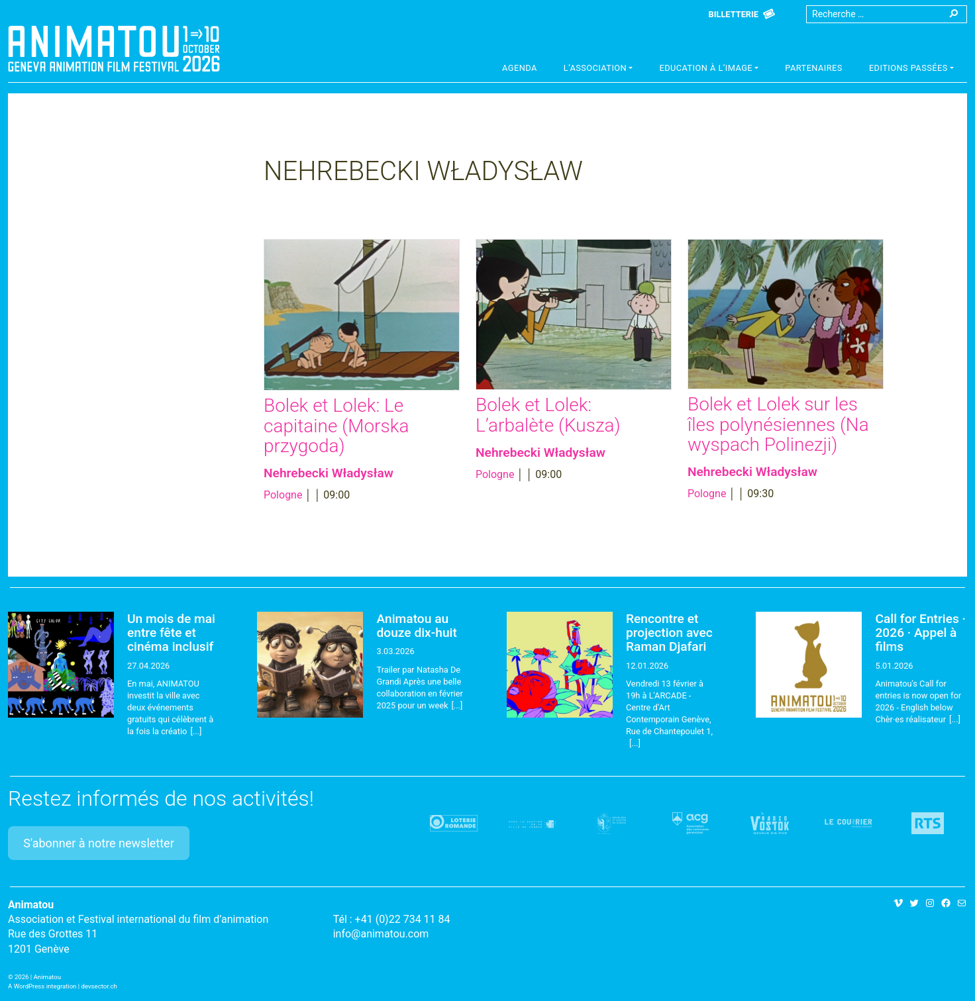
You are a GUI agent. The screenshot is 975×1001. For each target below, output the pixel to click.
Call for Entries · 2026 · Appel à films (920, 632)
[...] (195, 731)
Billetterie (733, 14)
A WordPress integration (42, 986)
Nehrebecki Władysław (328, 473)
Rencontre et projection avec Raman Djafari (669, 632)
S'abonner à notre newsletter (98, 843)
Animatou (114, 48)
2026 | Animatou (38, 976)
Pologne (283, 495)
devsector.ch (99, 986)
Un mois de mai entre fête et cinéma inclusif (171, 632)
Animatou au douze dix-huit (416, 625)
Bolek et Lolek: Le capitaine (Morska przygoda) (336, 426)
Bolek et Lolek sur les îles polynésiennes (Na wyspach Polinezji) (778, 424)
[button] (598, 69)
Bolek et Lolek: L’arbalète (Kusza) (548, 415)
